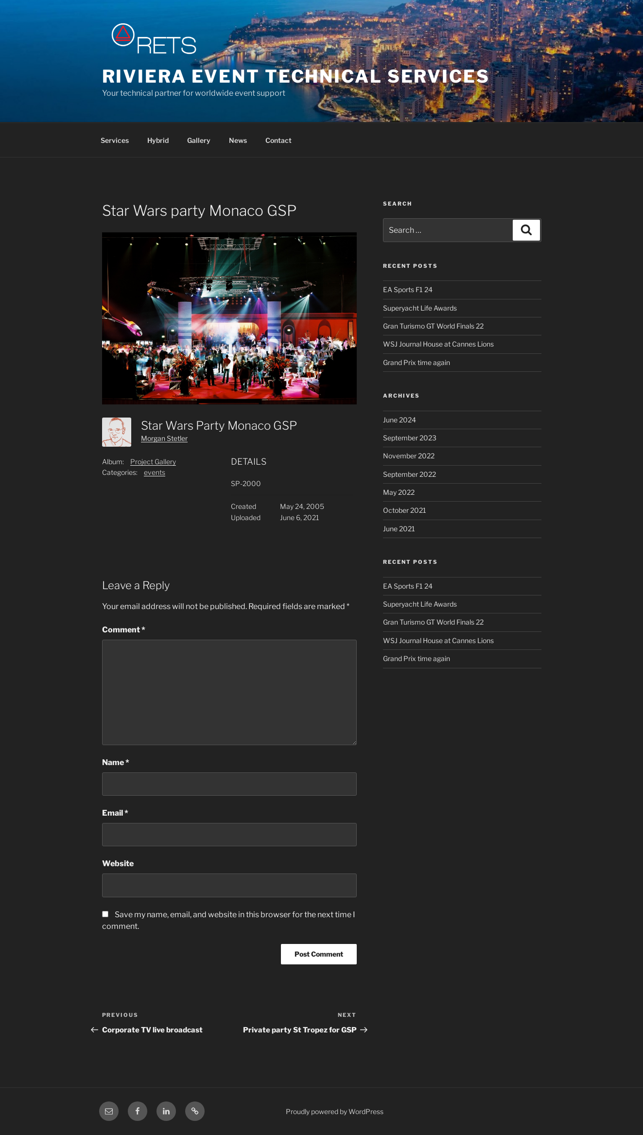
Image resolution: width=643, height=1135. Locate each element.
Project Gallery (153, 461)
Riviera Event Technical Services (296, 76)
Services (115, 140)
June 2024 (399, 420)
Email (115, 813)
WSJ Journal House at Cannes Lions (438, 344)
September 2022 (409, 474)
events (154, 472)
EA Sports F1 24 (408, 289)
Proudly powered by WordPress (334, 1111)
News (238, 140)
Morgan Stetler (164, 438)
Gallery (198, 140)
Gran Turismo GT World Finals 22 (433, 326)
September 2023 (409, 438)
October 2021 (404, 510)
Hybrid (158, 140)
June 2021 (399, 528)
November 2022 (408, 456)
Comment (123, 629)
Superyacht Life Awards (420, 308)
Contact (278, 140)
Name (115, 762)
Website (118, 863)
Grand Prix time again (416, 362)
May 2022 (399, 492)
